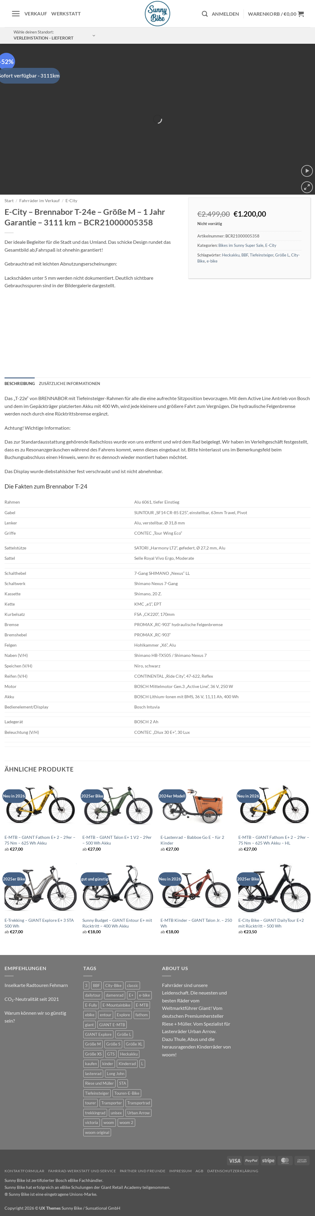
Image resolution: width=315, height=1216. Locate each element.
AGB (200, 1171)
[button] (15, 13)
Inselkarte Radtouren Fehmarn (36, 985)
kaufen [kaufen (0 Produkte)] (91, 1063)
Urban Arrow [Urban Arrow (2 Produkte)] (138, 1112)
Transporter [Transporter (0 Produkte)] (111, 1102)
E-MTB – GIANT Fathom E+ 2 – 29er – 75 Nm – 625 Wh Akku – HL (273, 840)
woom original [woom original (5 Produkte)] (97, 1132)
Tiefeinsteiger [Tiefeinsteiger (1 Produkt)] (97, 1093)
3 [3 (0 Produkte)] (86, 985)
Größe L (282, 255)
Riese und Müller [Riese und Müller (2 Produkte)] (99, 1083)
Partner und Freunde (143, 1171)
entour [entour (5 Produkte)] (105, 1014)
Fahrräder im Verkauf (39, 200)
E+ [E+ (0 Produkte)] (131, 995)
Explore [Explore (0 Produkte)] (123, 1014)
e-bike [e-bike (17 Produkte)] (144, 995)
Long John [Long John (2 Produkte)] (115, 1073)
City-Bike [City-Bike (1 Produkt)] (113, 985)
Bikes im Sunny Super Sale (240, 245)
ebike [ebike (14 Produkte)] (89, 1014)
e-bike (212, 261)
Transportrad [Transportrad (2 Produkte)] (138, 1102)
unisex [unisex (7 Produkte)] (116, 1112)
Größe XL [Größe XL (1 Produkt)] (134, 1044)
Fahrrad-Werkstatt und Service (82, 1171)
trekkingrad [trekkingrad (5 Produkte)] (95, 1112)
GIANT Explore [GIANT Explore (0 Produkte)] (98, 1034)
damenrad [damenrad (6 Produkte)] (114, 995)
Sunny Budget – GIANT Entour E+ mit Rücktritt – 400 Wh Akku (117, 923)
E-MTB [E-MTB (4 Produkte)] (142, 1005)
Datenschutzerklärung (232, 1171)
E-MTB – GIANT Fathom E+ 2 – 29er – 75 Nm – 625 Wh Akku (40, 840)
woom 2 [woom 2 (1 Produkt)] (126, 1122)
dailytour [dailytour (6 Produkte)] (92, 995)
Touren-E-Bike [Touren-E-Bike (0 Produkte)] (126, 1093)
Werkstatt (66, 13)
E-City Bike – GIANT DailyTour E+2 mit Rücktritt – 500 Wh (271, 923)
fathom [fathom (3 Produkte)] (141, 1014)
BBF (244, 255)
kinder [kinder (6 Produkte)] (107, 1063)
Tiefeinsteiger (261, 255)
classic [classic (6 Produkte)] (132, 985)
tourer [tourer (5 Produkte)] (90, 1102)
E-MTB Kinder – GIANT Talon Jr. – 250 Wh (196, 923)
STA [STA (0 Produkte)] (122, 1083)
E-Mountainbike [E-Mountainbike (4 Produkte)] (116, 1005)
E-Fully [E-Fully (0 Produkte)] (91, 1005)
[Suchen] (205, 13)
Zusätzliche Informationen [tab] (69, 383)
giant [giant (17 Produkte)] (89, 1024)
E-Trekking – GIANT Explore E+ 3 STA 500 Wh (39, 923)
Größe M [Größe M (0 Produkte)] (93, 1044)
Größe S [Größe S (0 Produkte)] (113, 1044)
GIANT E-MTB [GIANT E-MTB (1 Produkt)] (112, 1024)
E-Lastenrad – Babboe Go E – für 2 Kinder (192, 840)
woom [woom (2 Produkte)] (108, 1122)
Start (9, 200)
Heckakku (231, 255)
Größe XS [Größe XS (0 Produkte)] (93, 1054)
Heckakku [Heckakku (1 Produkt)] (129, 1054)
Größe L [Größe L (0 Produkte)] (124, 1034)
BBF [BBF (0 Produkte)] (96, 985)
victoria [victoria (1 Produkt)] (91, 1122)
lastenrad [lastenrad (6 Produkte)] (93, 1073)
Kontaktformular (24, 1171)
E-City (71, 200)
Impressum (180, 1171)
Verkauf (35, 13)
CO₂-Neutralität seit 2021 (32, 999)
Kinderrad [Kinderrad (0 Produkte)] (127, 1063)
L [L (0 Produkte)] (142, 1063)
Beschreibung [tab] (20, 383)
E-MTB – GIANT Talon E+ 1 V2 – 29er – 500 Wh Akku (117, 840)
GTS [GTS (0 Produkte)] (111, 1054)
